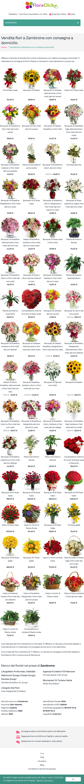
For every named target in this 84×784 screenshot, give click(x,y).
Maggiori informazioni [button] (44, 780)
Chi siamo (42, 761)
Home (4, 47)
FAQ (42, 757)
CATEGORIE (42, 22)
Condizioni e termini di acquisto (42, 769)
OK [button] (73, 779)
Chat (71, 14)
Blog (42, 765)
